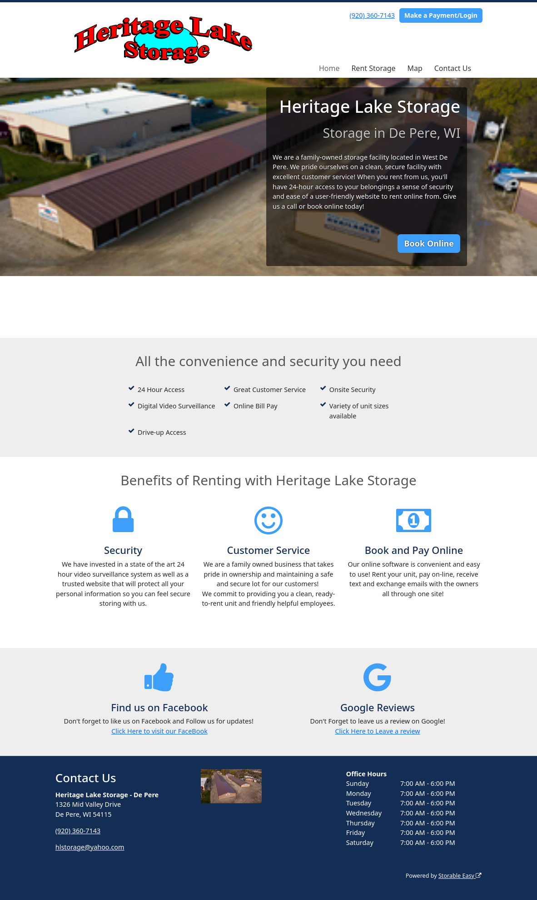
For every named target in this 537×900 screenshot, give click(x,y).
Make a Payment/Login (440, 15)
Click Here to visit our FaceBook (159, 731)
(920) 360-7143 (372, 15)
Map (414, 68)
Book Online (429, 243)
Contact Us (452, 68)
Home (329, 68)
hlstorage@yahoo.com (89, 847)
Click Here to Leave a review (377, 731)
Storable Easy (460, 876)
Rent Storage (373, 68)
